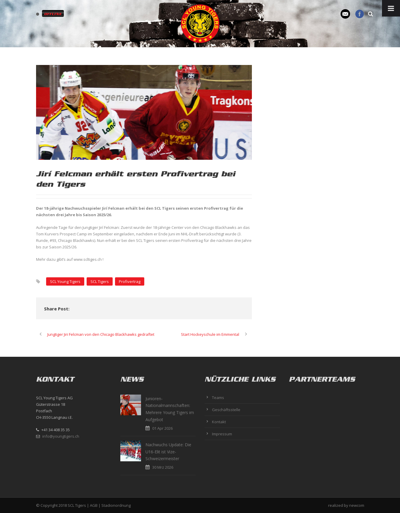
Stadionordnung (116, 505)
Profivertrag (129, 281)
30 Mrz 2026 (162, 467)
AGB (94, 505)
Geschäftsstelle (226, 409)
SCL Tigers (99, 281)
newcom (356, 505)
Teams (218, 397)
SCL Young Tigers (65, 281)
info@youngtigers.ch (60, 436)
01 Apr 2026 (162, 428)
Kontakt (219, 421)
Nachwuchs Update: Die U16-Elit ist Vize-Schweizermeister (168, 452)
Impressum (222, 434)
